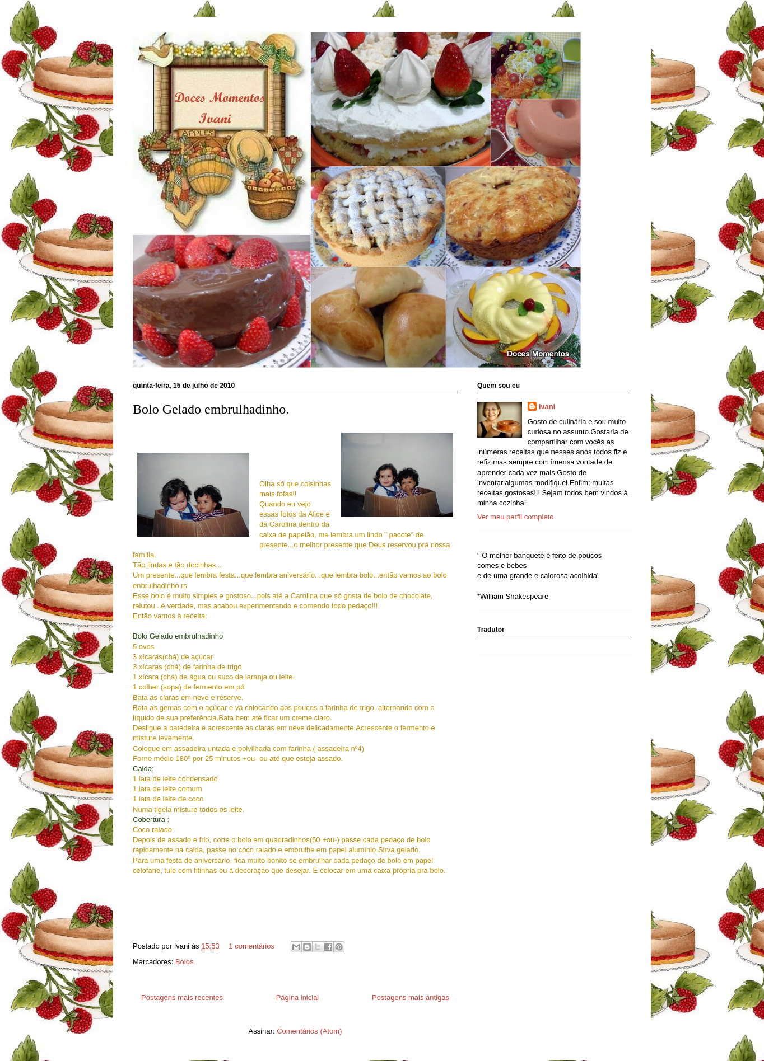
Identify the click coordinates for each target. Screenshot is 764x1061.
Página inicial (297, 997)
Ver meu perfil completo (515, 517)
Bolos (184, 961)
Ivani (547, 406)
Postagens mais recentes (182, 997)
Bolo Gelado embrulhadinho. (211, 409)
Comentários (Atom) (309, 1031)
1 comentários (251, 946)
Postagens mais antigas (410, 997)
